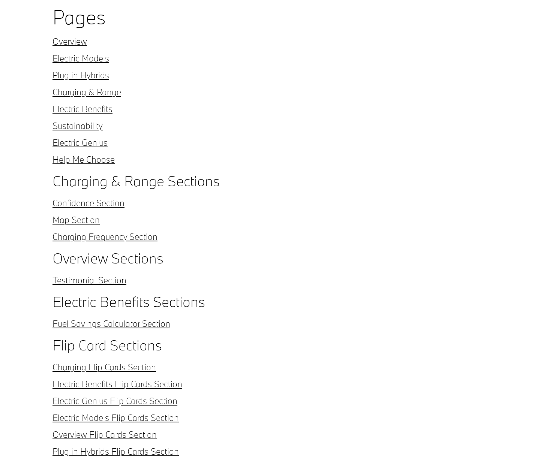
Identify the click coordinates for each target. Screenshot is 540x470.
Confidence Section (88, 202)
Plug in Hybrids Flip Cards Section (115, 451)
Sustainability (77, 125)
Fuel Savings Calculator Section (111, 323)
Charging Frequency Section (105, 236)
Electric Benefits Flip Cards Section (117, 383)
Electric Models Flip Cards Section (115, 417)
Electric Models (80, 58)
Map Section (76, 219)
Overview (69, 41)
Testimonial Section (89, 280)
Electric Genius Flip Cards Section (114, 400)
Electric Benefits (82, 108)
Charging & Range (86, 91)
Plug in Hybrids (80, 75)
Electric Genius (80, 142)
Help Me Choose (83, 159)
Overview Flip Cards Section (104, 434)
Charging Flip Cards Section (104, 367)
